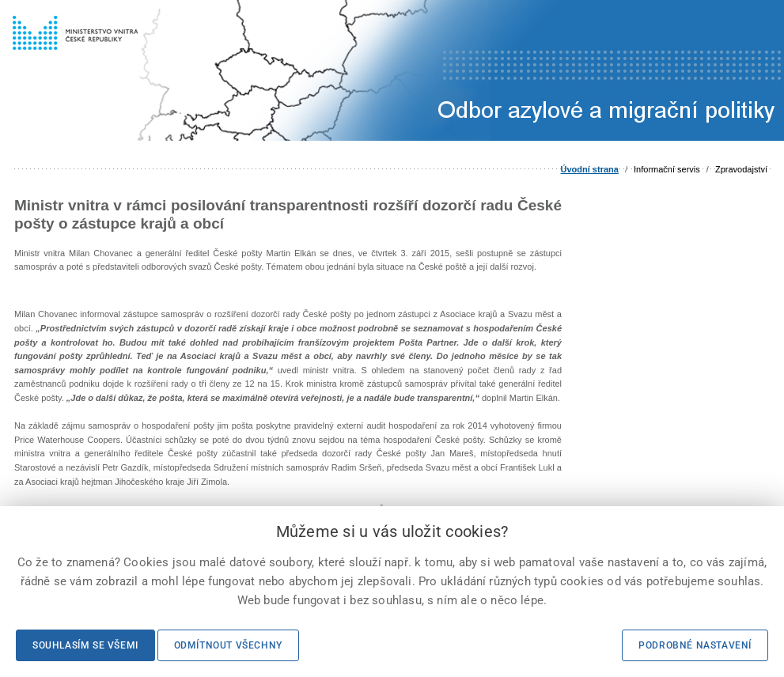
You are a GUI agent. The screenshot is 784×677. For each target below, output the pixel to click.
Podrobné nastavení (695, 645)
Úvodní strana (590, 169)
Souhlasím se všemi (85, 645)
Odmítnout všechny (228, 645)
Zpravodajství (741, 169)
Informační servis (667, 169)
